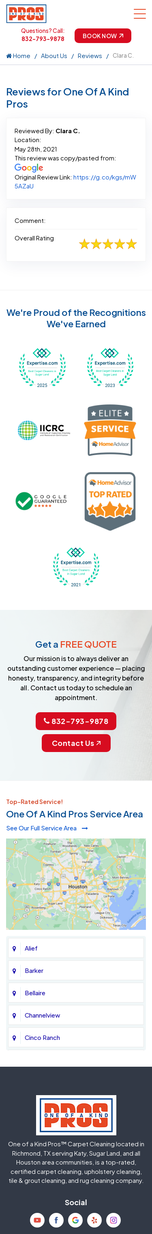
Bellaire (35, 992)
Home (18, 55)
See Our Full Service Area (47, 828)
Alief (31, 948)
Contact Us (76, 743)
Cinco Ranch (42, 1037)
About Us (54, 55)
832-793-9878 (42, 38)
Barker (34, 970)
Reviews (90, 55)
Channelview (42, 1015)
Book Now (103, 35)
